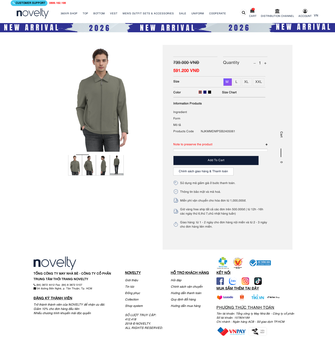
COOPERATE (217, 13)
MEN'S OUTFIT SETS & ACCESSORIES (148, 13)
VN (316, 15)
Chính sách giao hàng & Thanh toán (203, 171)
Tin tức (129, 287)
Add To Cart (216, 160)
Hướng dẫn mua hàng (185, 306)
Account (305, 16)
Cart (253, 16)
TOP (85, 13)
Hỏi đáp (176, 280)
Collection (131, 299)
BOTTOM (99, 13)
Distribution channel (277, 16)
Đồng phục (132, 293)
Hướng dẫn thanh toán (186, 293)
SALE (182, 13)
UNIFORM (197, 13)
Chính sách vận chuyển (187, 287)
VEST (114, 13)
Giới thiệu (131, 280)
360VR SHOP (69, 13)
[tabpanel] (75, 168)
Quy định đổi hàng (183, 299)
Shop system (134, 306)
